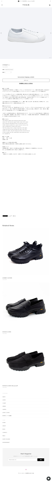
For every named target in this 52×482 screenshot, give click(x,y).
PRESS (4, 435)
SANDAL (4, 409)
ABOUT (4, 425)
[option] (26, 33)
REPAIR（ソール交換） (7, 415)
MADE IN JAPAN (6, 439)
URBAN (4, 406)
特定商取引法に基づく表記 (29, 473)
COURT (4, 403)
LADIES (4, 399)
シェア (10, 216)
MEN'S (4, 396)
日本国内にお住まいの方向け (26, 83)
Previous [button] (1, 33)
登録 (41, 459)
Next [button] (50, 33)
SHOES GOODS (6, 412)
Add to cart (26, 80)
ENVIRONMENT (6, 442)
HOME (4, 422)
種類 (3, 69)
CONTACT (5, 432)
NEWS (4, 429)
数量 (3, 72)
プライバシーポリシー (21, 473)
